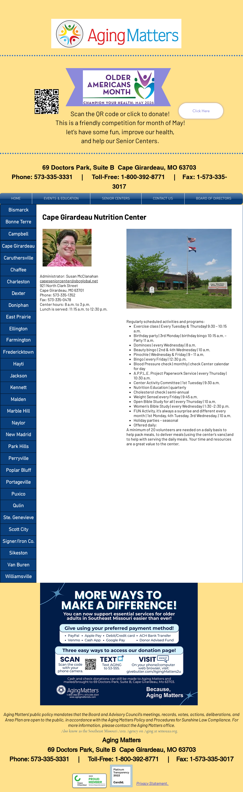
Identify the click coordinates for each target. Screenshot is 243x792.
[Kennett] (18, 388)
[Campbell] (18, 234)
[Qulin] (18, 506)
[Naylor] (18, 423)
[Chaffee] (18, 270)
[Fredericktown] (18, 352)
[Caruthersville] (18, 258)
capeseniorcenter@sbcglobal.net (69, 280)
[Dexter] (18, 294)
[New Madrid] (18, 435)
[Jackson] (18, 376)
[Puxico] (18, 494)
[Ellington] (18, 329)
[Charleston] (18, 282)
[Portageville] (18, 482)
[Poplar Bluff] (18, 470)
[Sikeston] (18, 553)
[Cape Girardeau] (18, 246)
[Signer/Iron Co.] (18, 541)
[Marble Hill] (18, 411)
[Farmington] (18, 340)
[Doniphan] (18, 305)
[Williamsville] (18, 577)
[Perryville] (18, 458)
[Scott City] (18, 530)
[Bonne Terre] (18, 222)
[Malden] (18, 400)
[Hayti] (18, 364)
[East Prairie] (18, 317)
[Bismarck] (18, 210)
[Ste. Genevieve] (18, 518)
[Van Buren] (18, 565)
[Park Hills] (18, 447)
